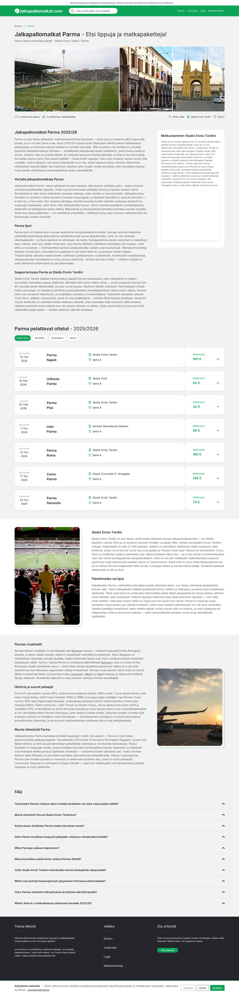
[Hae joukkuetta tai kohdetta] (96, 11)
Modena (77, 650)
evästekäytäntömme (38, 990)
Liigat (202, 11)
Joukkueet (192, 11)
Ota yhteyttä (167, 950)
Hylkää (202, 988)
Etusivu (181, 11)
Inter (100, 674)
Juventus (75, 674)
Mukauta (188, 988)
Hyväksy (217, 988)
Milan (88, 674)
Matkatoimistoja (215, 11)
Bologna (106, 662)
